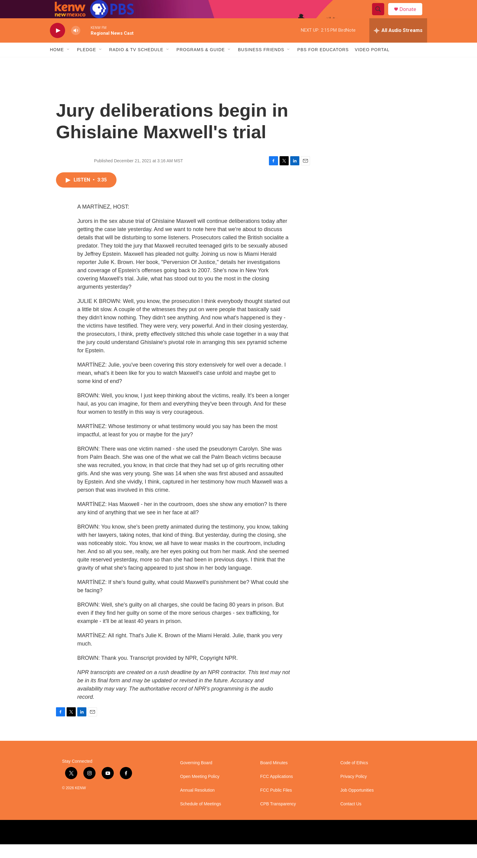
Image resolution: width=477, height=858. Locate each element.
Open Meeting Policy (199, 790)
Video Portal (372, 63)
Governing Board (196, 776)
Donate (411, 16)
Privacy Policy (353, 790)
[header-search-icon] (381, 16)
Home (57, 63)
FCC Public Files (276, 804)
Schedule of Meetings (200, 817)
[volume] (76, 44)
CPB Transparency (278, 817)
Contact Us (350, 817)
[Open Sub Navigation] (68, 63)
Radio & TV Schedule (136, 63)
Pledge (86, 63)
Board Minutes (273, 776)
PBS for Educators (323, 63)
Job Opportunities (357, 804)
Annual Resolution (197, 804)
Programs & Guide (200, 63)
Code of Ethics (354, 776)
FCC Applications (276, 790)
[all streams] (398, 44)
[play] (57, 44)
